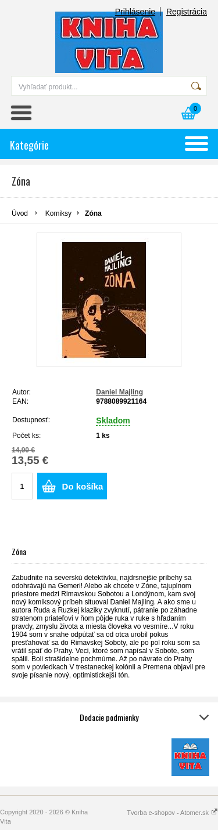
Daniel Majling (119, 392)
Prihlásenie (135, 11)
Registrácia (186, 11)
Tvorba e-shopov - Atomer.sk (172, 812)
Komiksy (58, 213)
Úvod (20, 213)
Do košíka (82, 486)
